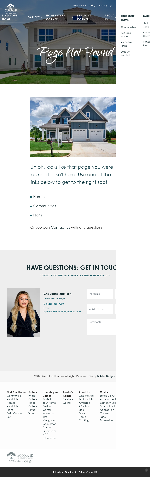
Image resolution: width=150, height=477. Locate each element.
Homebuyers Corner (50, 394)
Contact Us (60, 227)
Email (62, 310)
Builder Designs (106, 376)
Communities (44, 206)
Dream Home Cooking (84, 5)
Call (54, 303)
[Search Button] (142, 15)
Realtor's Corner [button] (84, 17)
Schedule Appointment (128, 5)
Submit (131, 344)
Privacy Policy (132, 423)
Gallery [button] (34, 17)
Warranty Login (105, 5)
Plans (37, 215)
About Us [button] (109, 17)
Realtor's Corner (68, 394)
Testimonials (86, 399)
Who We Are (86, 395)
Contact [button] (127, 17)
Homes (39, 197)
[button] (142, 16)
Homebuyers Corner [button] (55, 17)
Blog (81, 409)
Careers (104, 413)
